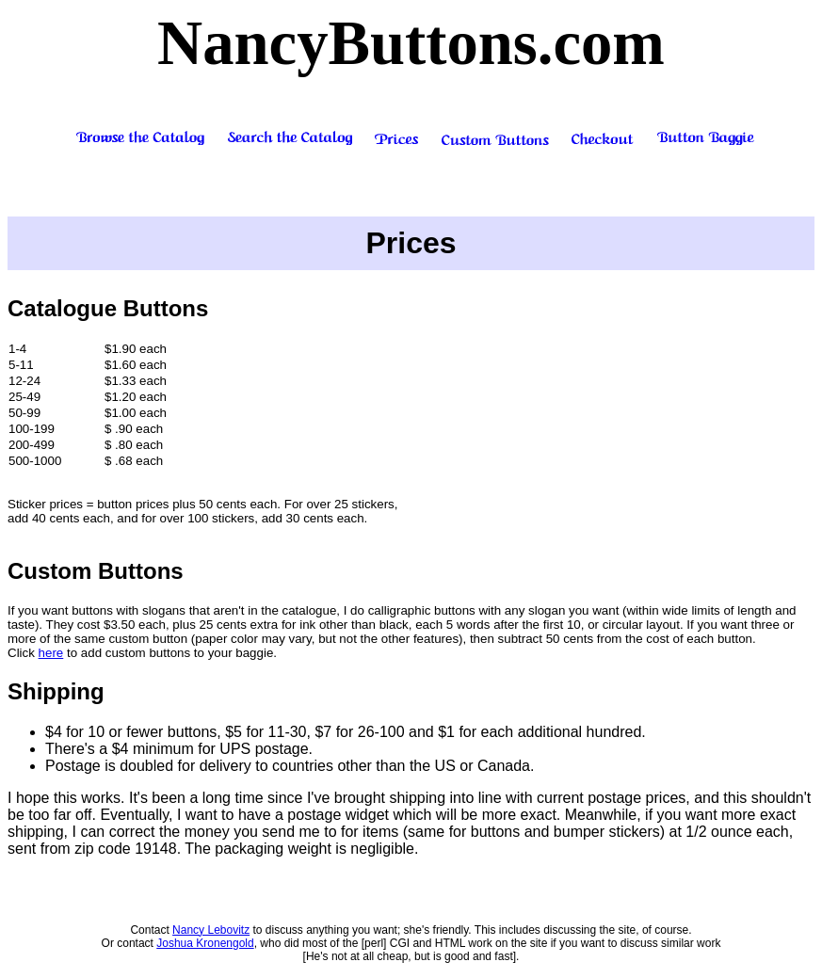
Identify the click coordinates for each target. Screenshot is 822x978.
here (51, 653)
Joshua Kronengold (204, 943)
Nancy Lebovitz (211, 930)
